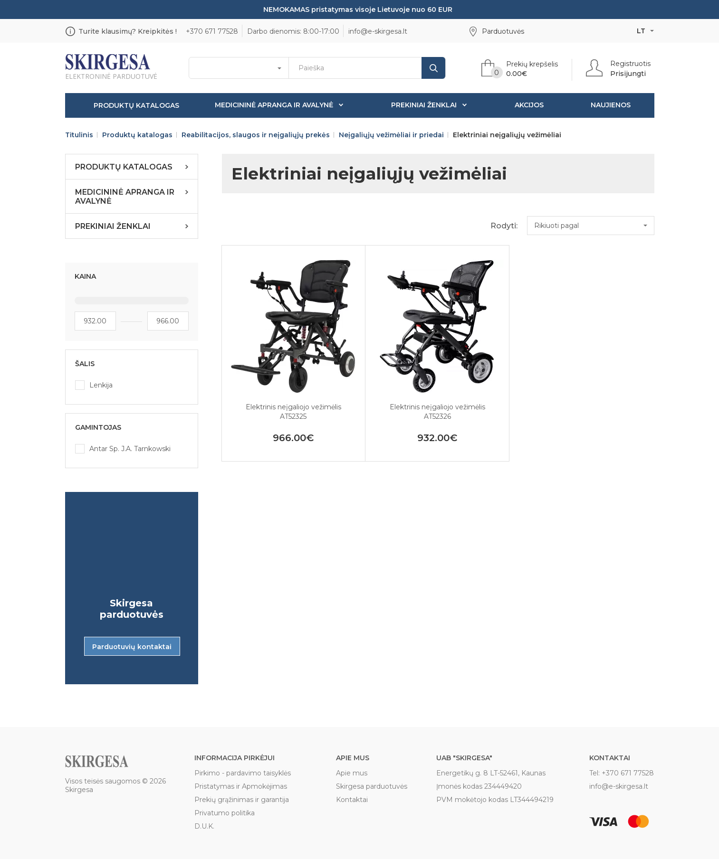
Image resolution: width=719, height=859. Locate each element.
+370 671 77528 (212, 31)
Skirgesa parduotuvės (371, 786)
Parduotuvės (503, 31)
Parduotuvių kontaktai (132, 646)
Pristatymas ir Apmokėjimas (240, 786)
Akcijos (529, 105)
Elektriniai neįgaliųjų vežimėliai (507, 135)
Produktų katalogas (136, 105)
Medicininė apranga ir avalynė (274, 105)
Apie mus (351, 773)
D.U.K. (204, 826)
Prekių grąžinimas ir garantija (241, 799)
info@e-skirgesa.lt (377, 31)
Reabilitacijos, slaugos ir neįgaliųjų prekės (256, 135)
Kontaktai (352, 799)
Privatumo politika (224, 813)
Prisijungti (628, 73)
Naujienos (611, 105)
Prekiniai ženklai (424, 105)
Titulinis (79, 135)
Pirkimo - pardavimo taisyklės (242, 773)
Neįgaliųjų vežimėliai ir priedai (391, 135)
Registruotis (630, 63)
